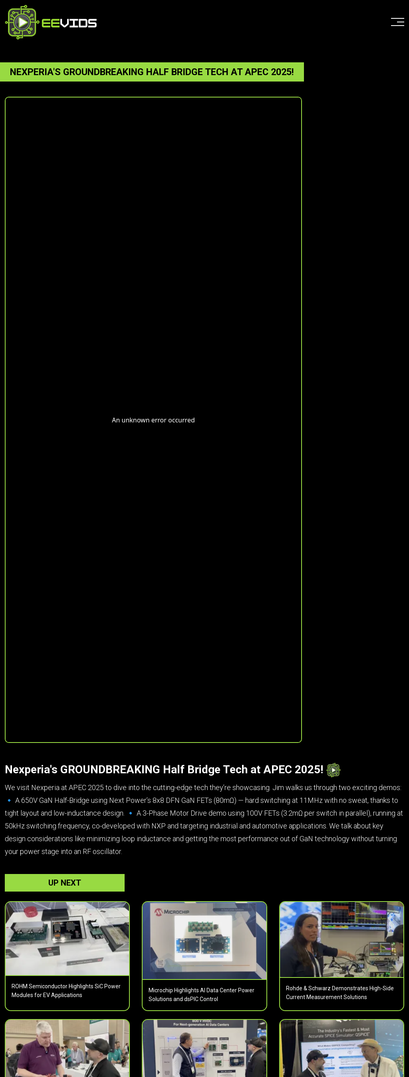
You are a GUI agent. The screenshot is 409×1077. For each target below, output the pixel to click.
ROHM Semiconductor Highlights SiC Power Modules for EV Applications (66, 990)
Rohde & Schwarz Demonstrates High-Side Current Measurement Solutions (340, 992)
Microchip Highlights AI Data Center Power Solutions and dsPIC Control (201, 994)
